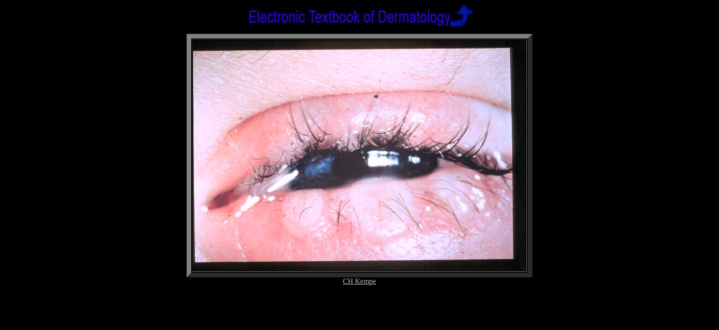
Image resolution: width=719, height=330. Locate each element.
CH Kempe (359, 281)
